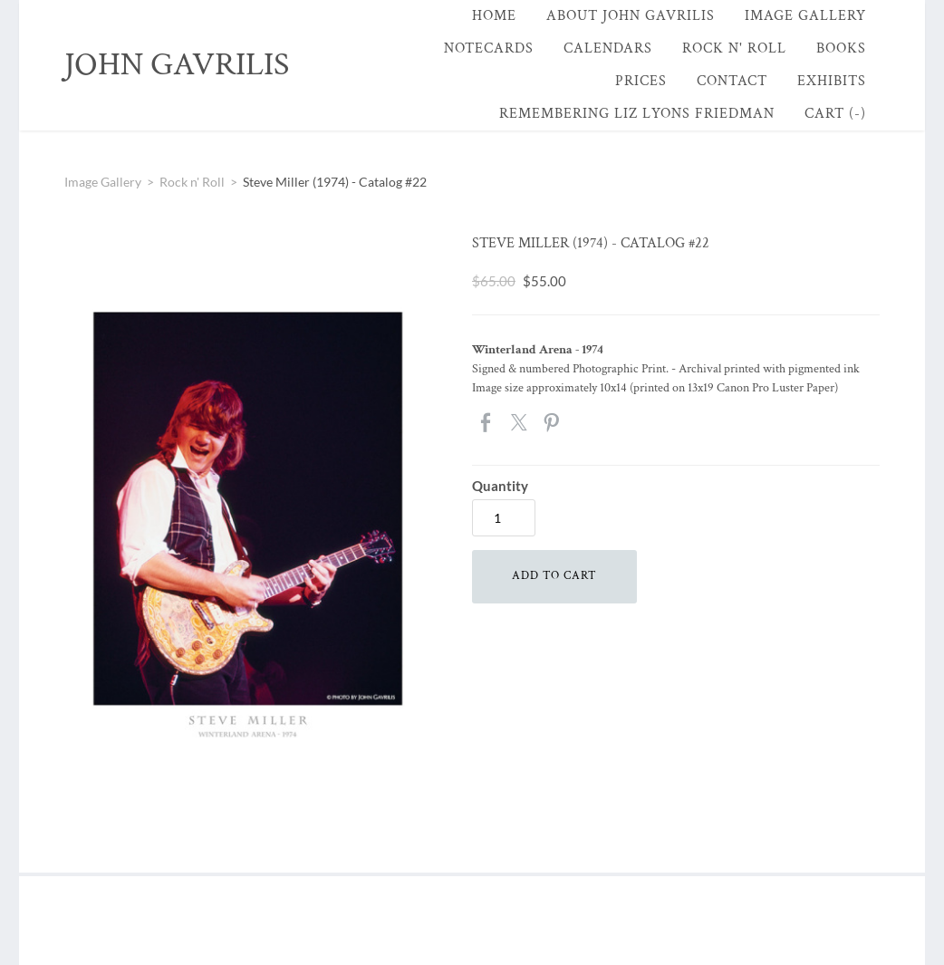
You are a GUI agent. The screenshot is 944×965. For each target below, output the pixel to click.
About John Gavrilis (630, 15)
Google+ (584, 422)
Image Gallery (805, 15)
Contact (732, 81)
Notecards (489, 48)
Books (841, 48)
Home (494, 15)
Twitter (520, 424)
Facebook (487, 424)
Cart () (835, 113)
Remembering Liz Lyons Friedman (637, 113)
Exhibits (831, 81)
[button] (554, 576)
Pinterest (553, 424)
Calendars (608, 48)
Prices (641, 81)
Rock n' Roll (734, 48)
